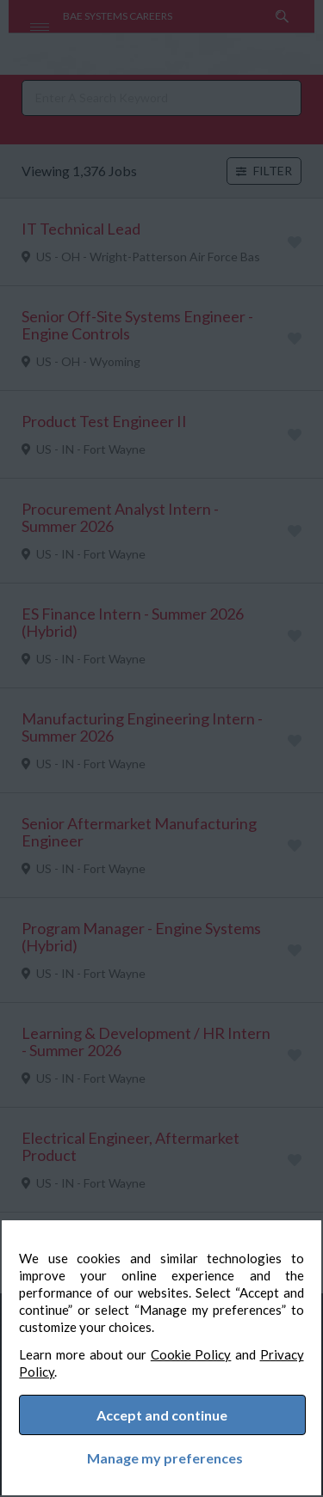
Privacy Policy (75, 1365)
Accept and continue (162, 1411)
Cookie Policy (219, 1348)
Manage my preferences (161, 1455)
